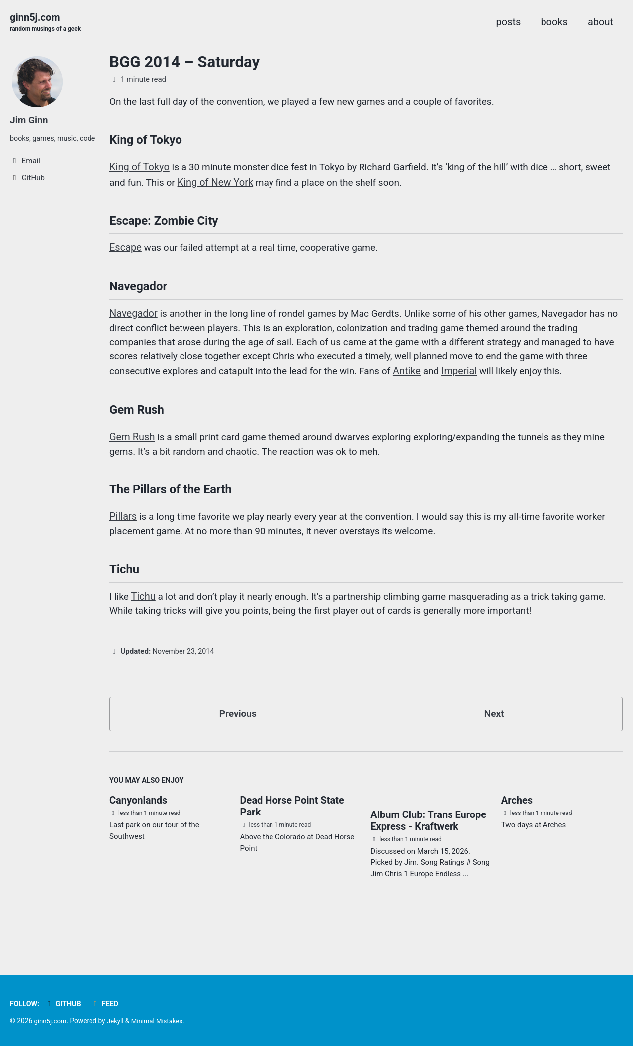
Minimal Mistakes (160, 1021)
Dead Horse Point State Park (292, 842)
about (600, 22)
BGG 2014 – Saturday (184, 62)
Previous (238, 748)
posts (508, 22)
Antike (494, 380)
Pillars (123, 546)
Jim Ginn (30, 120)
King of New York (247, 185)
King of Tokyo (139, 170)
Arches (517, 836)
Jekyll (117, 1021)
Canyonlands (138, 836)
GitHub (65, 1004)
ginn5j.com (47, 22)
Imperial (547, 380)
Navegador (133, 321)
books (554, 22)
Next (494, 748)
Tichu (144, 628)
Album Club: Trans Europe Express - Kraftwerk (428, 857)
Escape (125, 253)
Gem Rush (132, 463)
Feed (107, 1004)
